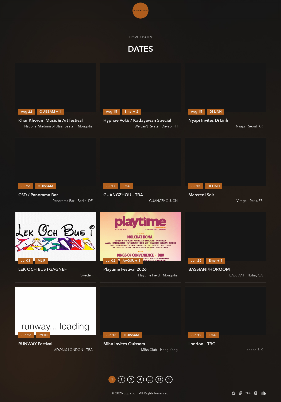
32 (159, 379)
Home (134, 37)
